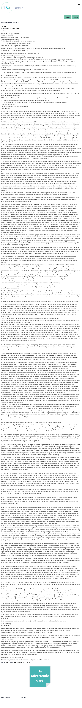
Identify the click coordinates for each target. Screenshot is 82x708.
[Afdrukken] (5, 26)
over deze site (5, 697)
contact (23, 697)
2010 (4, 31)
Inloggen (75, 17)
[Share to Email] (2, 26)
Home (3, 662)
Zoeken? (67, 17)
